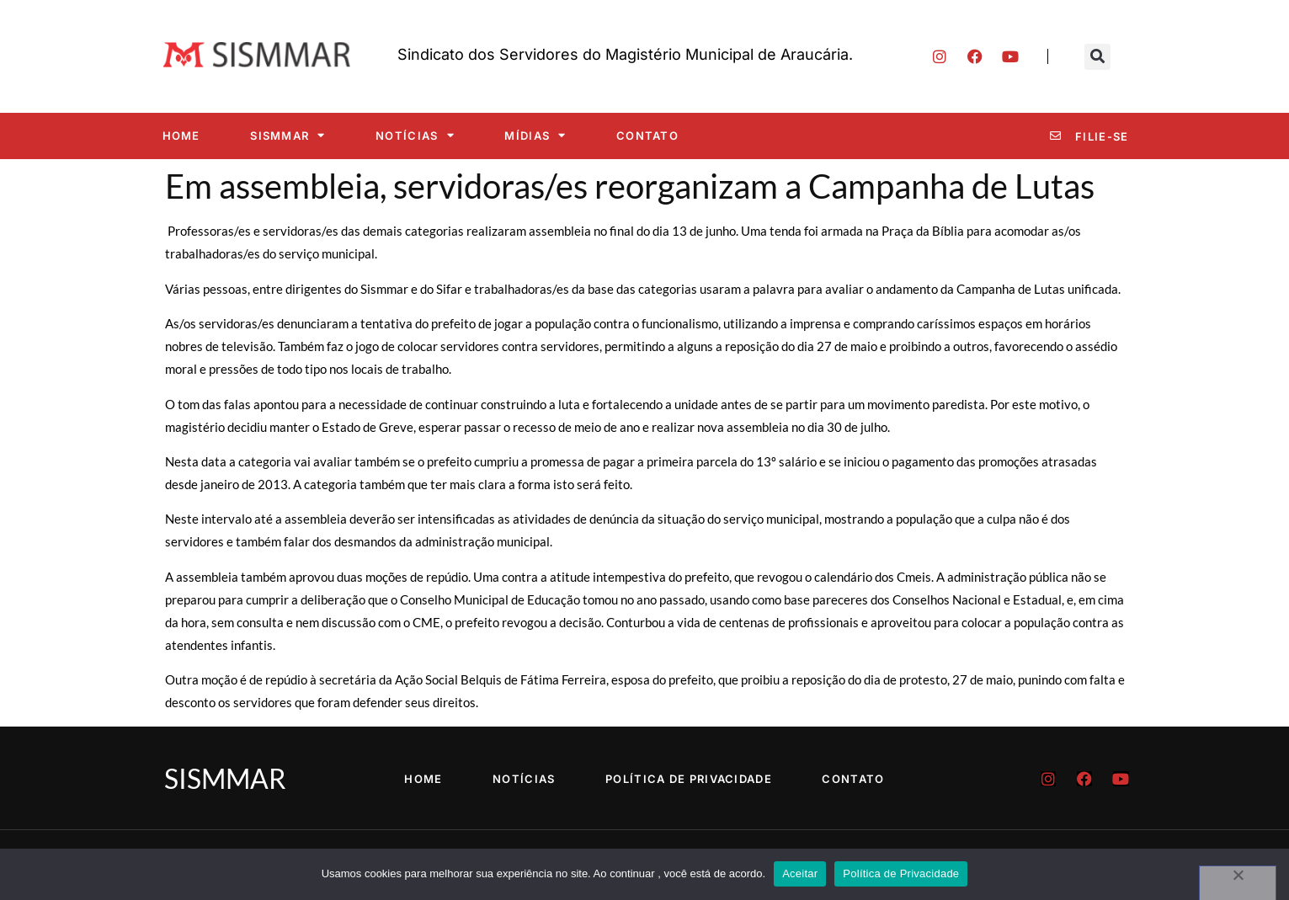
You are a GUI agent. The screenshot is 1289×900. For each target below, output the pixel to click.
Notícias (415, 135)
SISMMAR (287, 135)
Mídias (535, 135)
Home (181, 135)
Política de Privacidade (688, 779)
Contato (647, 135)
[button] (1097, 57)
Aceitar (800, 873)
